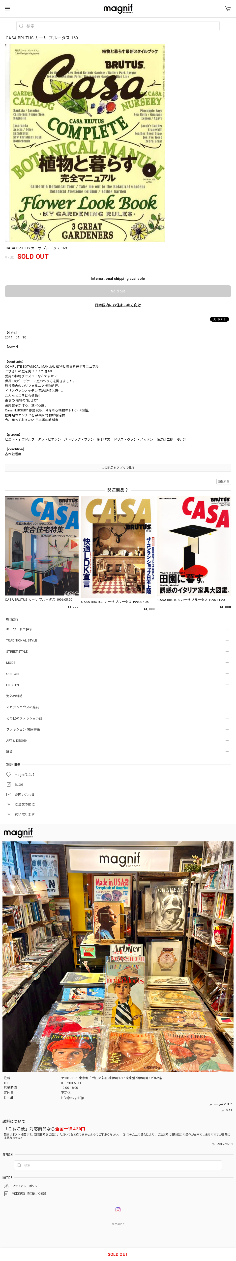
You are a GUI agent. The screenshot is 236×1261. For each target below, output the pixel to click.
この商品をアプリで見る (118, 468)
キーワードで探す (19, 629)
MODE (10, 663)
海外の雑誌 (14, 696)
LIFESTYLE (14, 685)
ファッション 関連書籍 (23, 729)
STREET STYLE (17, 651)
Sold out (118, 291)
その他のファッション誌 (24, 718)
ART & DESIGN (17, 740)
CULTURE (13, 674)
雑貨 (9, 752)
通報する (223, 481)
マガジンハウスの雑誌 (22, 707)
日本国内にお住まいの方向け (118, 305)
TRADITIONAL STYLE (21, 640)
